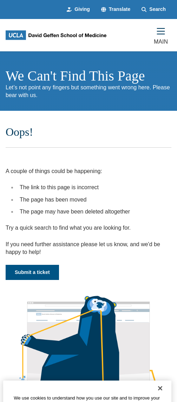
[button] (116, 9)
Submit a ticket (32, 272)
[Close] (160, 393)
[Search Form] (153, 9)
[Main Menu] (160, 35)
